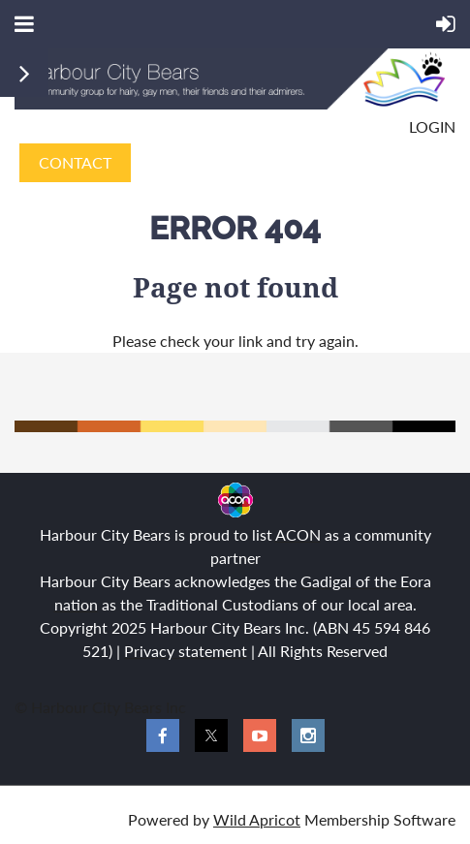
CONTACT (75, 162)
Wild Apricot (256, 819)
